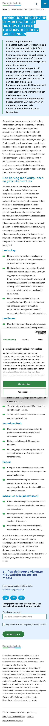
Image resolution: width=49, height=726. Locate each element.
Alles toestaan (24, 384)
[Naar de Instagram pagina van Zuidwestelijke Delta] (21, 598)
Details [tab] (25, 339)
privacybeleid (32, 624)
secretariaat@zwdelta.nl (13, 589)
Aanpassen (24, 392)
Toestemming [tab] (9, 339)
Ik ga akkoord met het (26, 624)
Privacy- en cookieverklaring (13, 716)
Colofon (30, 716)
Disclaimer (31, 712)
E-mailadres (11, 612)
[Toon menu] (45, 4)
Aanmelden (12, 634)
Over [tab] (40, 339)
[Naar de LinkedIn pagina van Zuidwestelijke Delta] (5, 598)
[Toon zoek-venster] (36, 4)
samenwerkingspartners (12, 668)
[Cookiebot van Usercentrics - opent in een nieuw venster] (35, 332)
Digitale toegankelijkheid (12, 721)
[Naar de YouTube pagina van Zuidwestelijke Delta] (13, 598)
